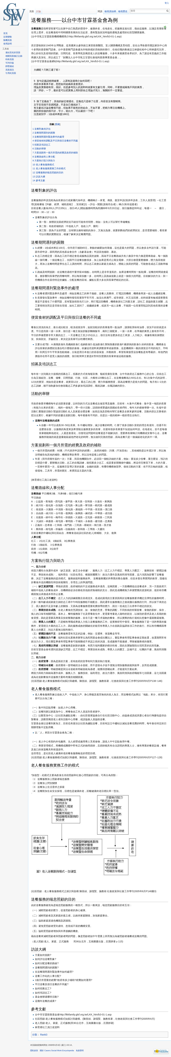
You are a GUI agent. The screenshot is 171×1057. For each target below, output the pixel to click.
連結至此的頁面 (12, 52)
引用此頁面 (10, 73)
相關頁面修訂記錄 (13, 56)
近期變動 (7, 37)
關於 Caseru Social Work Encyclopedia (57, 1050)
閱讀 (100, 11)
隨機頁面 (7, 40)
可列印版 (9, 63)
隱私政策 (34, 1050)
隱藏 (57, 124)
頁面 (31, 11)
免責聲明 (80, 1050)
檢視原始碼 (110, 11)
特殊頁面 (9, 59)
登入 (167, 3)
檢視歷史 (122, 11)
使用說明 (7, 43)
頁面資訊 (9, 70)
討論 (38, 11)
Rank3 (43, 1034)
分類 (34, 1034)
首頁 (5, 33)
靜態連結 (9, 66)
